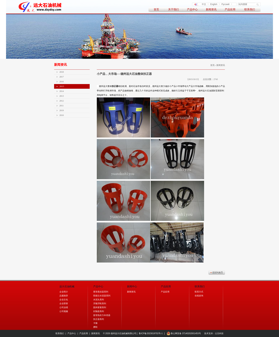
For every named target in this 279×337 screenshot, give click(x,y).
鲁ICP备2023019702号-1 (150, 333)
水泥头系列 (98, 299)
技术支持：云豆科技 (213, 333)
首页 (156, 9)
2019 (61, 110)
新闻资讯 (211, 9)
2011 (61, 105)
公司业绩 (63, 307)
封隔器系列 (98, 311)
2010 (61, 115)
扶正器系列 (98, 319)
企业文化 (63, 299)
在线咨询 (199, 295)
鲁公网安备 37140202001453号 (184, 333)
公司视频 (63, 311)
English (213, 4)
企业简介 (63, 292)
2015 (61, 86)
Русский (226, 4)
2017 (61, 77)
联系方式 (199, 292)
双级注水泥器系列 (101, 295)
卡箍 (95, 323)
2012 (61, 101)
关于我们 (173, 9)
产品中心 (192, 9)
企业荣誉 (63, 303)
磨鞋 (95, 327)
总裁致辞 (63, 295)
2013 (61, 96)
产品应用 (230, 9)
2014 (61, 91)
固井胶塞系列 (99, 307)
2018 (61, 72)
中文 (204, 4)
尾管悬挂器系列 (100, 292)
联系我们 (249, 9)
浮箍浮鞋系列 (99, 303)
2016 (61, 81)
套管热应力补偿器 (101, 315)
